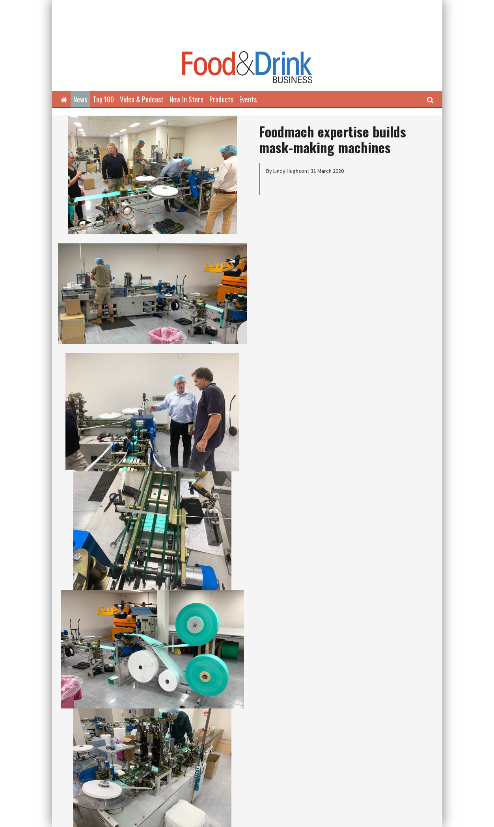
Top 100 (103, 99)
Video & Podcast (142, 99)
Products (221, 99)
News (80, 99)
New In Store (186, 99)
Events (248, 99)
